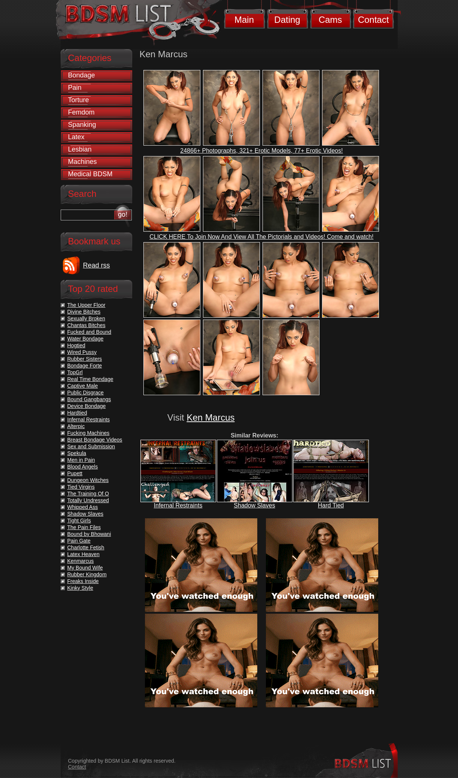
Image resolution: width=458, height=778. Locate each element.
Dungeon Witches (88, 480)
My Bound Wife (85, 568)
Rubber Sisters (84, 359)
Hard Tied (331, 505)
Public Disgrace (85, 393)
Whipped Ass (82, 507)
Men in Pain (81, 460)
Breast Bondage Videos (94, 440)
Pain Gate (79, 541)
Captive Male (82, 386)
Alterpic (76, 426)
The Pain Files (84, 527)
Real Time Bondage (90, 379)
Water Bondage (85, 339)
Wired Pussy (82, 352)
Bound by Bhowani (89, 534)
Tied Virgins (81, 487)
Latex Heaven (83, 554)
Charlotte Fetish (85, 547)
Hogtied (76, 345)
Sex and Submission (91, 446)
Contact (373, 20)
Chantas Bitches (86, 325)
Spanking (82, 124)
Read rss (96, 265)
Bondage (81, 75)
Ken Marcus (210, 417)
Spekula (77, 453)
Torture (78, 100)
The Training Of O (88, 494)
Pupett (74, 473)
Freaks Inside (83, 581)
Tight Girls (79, 521)
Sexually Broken (86, 318)
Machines (82, 161)
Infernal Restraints (178, 505)
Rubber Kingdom (87, 574)
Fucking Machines (88, 433)
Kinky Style (80, 588)
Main (244, 20)
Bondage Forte (84, 366)
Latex (76, 137)
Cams (330, 20)
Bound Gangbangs (89, 399)
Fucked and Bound (89, 332)
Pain (75, 87)
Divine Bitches (84, 312)
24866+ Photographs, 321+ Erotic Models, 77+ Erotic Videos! (261, 150)
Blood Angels (82, 467)
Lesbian (80, 149)
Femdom (81, 112)
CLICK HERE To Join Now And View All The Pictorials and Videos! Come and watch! (261, 237)
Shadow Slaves (254, 505)
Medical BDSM (90, 174)
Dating (287, 20)
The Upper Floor (86, 305)
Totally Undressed (88, 500)
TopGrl (75, 372)
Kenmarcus (80, 561)
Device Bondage (86, 406)
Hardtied (77, 413)
